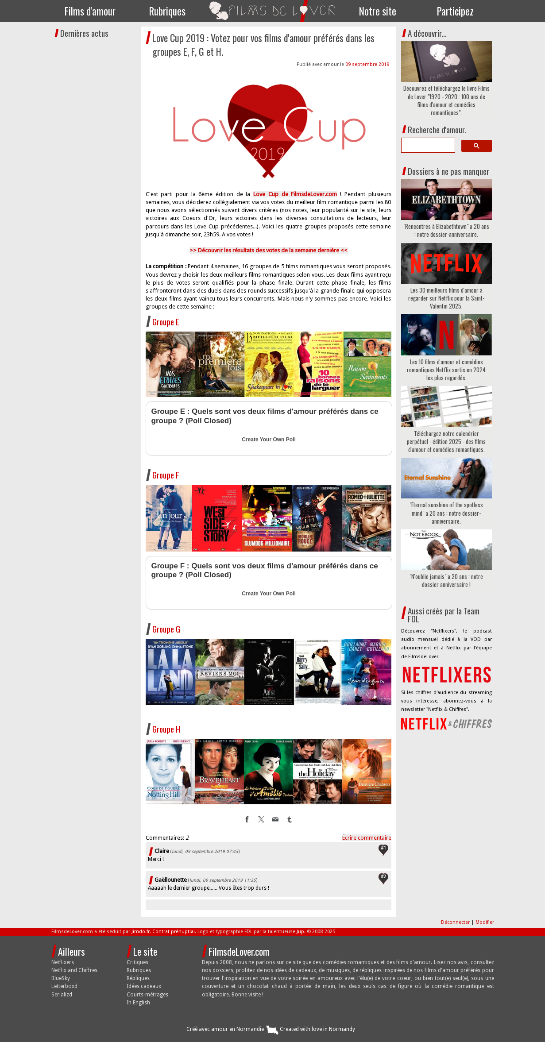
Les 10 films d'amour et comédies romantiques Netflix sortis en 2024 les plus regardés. (446, 370)
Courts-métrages (147, 995)
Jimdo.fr (140, 931)
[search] (427, 145)
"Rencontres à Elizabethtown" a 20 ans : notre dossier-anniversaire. (446, 230)
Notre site (377, 11)
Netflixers (62, 962)
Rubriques (167, 11)
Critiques (137, 962)
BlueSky (60, 978)
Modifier (484, 922)
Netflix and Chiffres (74, 970)
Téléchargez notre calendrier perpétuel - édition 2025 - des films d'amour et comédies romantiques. (446, 441)
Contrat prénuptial (173, 931)
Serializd (61, 995)
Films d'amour (90, 11)
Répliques (138, 978)
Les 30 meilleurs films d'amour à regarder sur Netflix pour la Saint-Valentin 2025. (446, 298)
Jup (300, 931)
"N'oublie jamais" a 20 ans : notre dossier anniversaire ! (446, 580)
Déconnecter (456, 922)
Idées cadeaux (144, 986)
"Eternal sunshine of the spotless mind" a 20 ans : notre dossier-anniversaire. (446, 513)
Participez (455, 11)
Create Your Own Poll (269, 439)
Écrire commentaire (366, 837)
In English (138, 1003)
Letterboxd (64, 986)
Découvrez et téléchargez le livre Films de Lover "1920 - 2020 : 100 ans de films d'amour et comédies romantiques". (446, 100)
